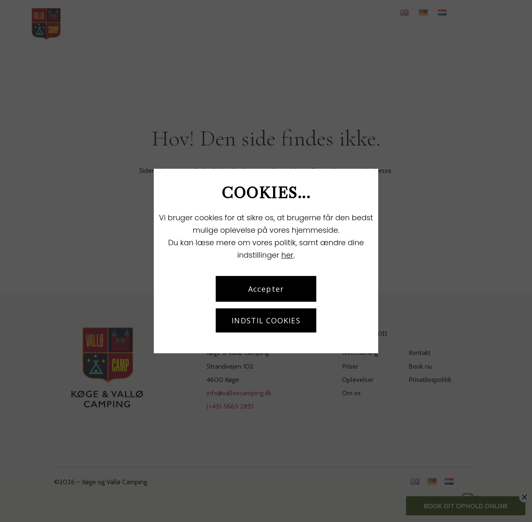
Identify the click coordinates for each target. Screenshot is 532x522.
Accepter (266, 289)
